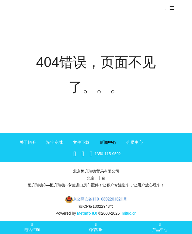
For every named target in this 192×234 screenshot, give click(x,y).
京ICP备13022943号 (96, 206)
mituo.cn (129, 213)
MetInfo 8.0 (87, 213)
